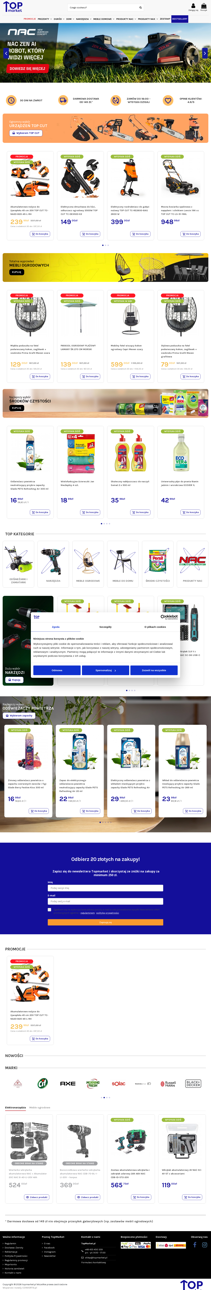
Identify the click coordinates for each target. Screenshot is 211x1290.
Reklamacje (11, 1255)
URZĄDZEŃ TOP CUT (28, 125)
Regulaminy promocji (16, 1263)
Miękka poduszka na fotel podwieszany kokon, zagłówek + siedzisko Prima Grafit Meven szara (30, 350)
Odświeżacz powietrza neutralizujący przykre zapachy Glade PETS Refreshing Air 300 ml (29, 486)
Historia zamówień (14, 1271)
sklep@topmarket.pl (96, 1261)
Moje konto (11, 1267)
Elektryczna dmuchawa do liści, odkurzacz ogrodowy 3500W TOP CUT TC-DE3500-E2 (79, 210)
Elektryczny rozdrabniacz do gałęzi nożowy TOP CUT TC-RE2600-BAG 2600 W (130, 210)
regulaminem (87, 915)
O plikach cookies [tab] (155, 626)
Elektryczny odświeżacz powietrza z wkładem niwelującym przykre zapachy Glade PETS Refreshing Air (130, 785)
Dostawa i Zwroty (14, 1250)
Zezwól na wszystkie (154, 670)
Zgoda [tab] (56, 626)
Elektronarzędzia (15, 1110)
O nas (47, 1246)
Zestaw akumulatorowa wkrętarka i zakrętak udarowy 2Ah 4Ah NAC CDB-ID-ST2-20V (130, 1176)
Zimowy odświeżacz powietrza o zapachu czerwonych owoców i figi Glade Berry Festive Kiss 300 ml (27, 785)
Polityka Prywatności (16, 1259)
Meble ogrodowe (39, 1110)
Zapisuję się (105, 924)
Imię (50, 884)
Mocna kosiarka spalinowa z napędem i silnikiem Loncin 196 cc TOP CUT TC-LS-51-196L (180, 210)
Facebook (49, 1250)
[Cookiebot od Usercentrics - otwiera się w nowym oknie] (163, 617)
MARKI (11, 1070)
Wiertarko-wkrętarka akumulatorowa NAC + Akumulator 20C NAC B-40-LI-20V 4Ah (28, 1176)
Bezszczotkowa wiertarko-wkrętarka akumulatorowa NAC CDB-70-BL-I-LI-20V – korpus (80, 1176)
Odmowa (57, 670)
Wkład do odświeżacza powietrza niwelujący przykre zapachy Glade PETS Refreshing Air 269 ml (181, 785)
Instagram (50, 1255)
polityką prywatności (107, 915)
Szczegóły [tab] (105, 626)
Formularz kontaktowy (93, 1265)
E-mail (51, 897)
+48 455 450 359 (95, 1254)
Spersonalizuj (106, 670)
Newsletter (50, 1259)
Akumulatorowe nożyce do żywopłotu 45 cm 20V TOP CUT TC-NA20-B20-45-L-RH (29, 210)
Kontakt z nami (13, 1276)
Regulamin (10, 1246)
